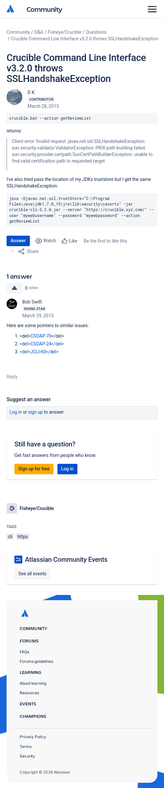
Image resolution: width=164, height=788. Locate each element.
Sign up (35, 412)
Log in (16, 412)
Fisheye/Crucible (65, 32)
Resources (29, 692)
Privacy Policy (33, 736)
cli (10, 536)
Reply (12, 376)
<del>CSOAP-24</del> (42, 343)
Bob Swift (32, 302)
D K (31, 92)
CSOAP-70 (41, 336)
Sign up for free (34, 468)
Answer (18, 240)
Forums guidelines (36, 661)
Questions (96, 32)
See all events (32, 573)
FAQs (24, 651)
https (22, 536)
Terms (25, 746)
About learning (33, 683)
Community (44, 9)
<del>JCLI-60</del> (39, 351)
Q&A (38, 32)
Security (27, 756)
